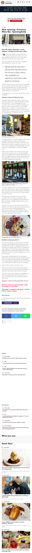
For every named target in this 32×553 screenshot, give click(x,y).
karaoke (24, 308)
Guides (11, 10)
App (23, 10)
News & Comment (18, 8)
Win (20, 10)
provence (9, 308)
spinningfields (11, 309)
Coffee (17, 310)
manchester (16, 309)
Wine (13, 308)
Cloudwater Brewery (11, 310)
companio (4, 310)
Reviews (24, 8)
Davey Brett (5, 45)
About (26, 10)
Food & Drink (10, 8)
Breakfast (21, 310)
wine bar (16, 308)
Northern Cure (23, 309)
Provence (4, 280)
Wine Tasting (4, 309)
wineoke (20, 308)
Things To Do (6, 10)
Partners (16, 10)
